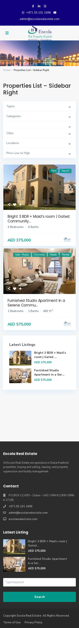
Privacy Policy (33, 622)
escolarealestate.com (23, 519)
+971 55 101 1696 (38, 13)
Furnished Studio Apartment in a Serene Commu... (36, 303)
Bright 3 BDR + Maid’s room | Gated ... (50, 355)
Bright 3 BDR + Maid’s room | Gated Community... (39, 219)
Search (39, 597)
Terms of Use (12, 622)
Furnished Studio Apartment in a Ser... (49, 372)
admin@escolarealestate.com (39, 19)
